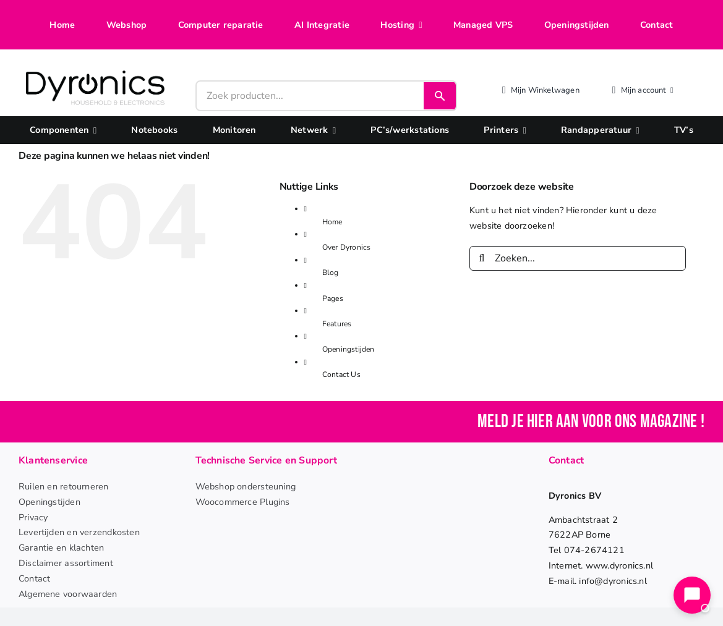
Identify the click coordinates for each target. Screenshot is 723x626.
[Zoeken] (481, 258)
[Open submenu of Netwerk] (332, 130)
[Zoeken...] (577, 258)
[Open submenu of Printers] (522, 130)
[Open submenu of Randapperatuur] (635, 130)
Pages (332, 298)
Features (337, 324)
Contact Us (341, 374)
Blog (330, 272)
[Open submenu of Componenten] (92, 130)
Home (332, 222)
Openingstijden (348, 349)
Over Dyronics (346, 247)
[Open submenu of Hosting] (418, 25)
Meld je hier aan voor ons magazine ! (590, 422)
